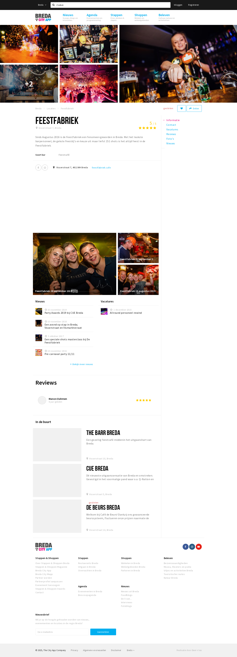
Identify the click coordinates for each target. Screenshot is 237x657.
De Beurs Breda (103, 507)
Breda (42, 4)
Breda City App (43, 570)
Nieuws (125, 586)
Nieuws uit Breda (130, 591)
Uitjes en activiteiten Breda (178, 570)
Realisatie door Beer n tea (189, 650)
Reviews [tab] (171, 134)
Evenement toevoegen (47, 585)
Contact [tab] (171, 124)
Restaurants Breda (88, 563)
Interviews (126, 602)
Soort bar (40, 154)
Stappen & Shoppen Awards (50, 588)
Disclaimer (116, 650)
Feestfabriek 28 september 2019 (53, 290)
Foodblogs (127, 595)
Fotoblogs (126, 606)
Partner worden (43, 577)
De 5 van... (126, 598)
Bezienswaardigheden (176, 563)
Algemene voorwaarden (94, 650)
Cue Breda (97, 468)
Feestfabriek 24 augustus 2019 (138, 290)
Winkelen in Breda (130, 563)
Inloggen (178, 4)
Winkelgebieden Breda (133, 566)
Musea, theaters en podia (177, 566)
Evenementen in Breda (90, 591)
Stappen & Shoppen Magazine (51, 566)
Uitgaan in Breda (87, 566)
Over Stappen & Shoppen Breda (52, 563)
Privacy (74, 650)
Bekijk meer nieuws (81, 364)
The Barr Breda (103, 432)
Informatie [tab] (173, 120)
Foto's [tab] (170, 138)
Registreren (193, 4)
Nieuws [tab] (170, 143)
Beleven (168, 558)
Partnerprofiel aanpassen (49, 581)
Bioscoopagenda (87, 595)
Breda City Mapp (44, 574)
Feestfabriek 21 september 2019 (138, 259)
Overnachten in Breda (89, 570)
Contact (39, 592)
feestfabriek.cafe (101, 167)
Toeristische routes (174, 574)
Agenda (82, 586)
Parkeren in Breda (130, 570)
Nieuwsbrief (42, 614)
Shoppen (126, 558)
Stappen (83, 558)
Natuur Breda (171, 577)
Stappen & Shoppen (47, 558)
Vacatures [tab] (172, 129)
